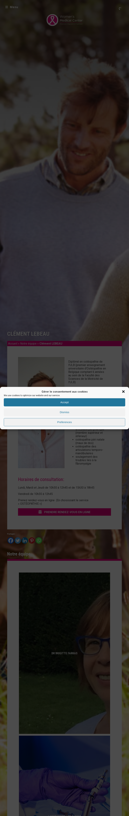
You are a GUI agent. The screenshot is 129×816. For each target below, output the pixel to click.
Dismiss (64, 412)
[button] (123, 391)
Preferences (64, 422)
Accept (64, 402)
